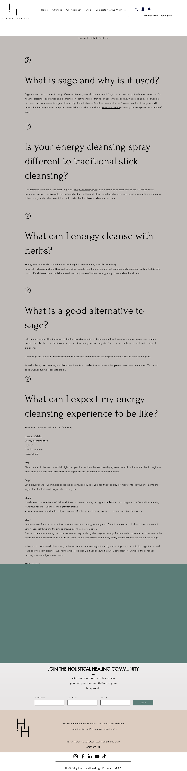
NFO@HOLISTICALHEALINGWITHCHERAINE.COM (93, 741)
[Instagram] (75, 756)
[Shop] (143, 9)
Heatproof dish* (33, 436)
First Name (40, 698)
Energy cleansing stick (36, 440)
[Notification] (149, 9)
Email (103, 698)
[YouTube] (97, 756)
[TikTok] (104, 756)
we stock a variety (111, 107)
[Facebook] (83, 756)
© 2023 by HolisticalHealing (82, 768)
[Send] (143, 702)
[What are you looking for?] (154, 16)
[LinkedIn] (90, 756)
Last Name (72, 698)
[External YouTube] (93, 613)
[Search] (136, 9)
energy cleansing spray (85, 189)
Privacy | (107, 768)
